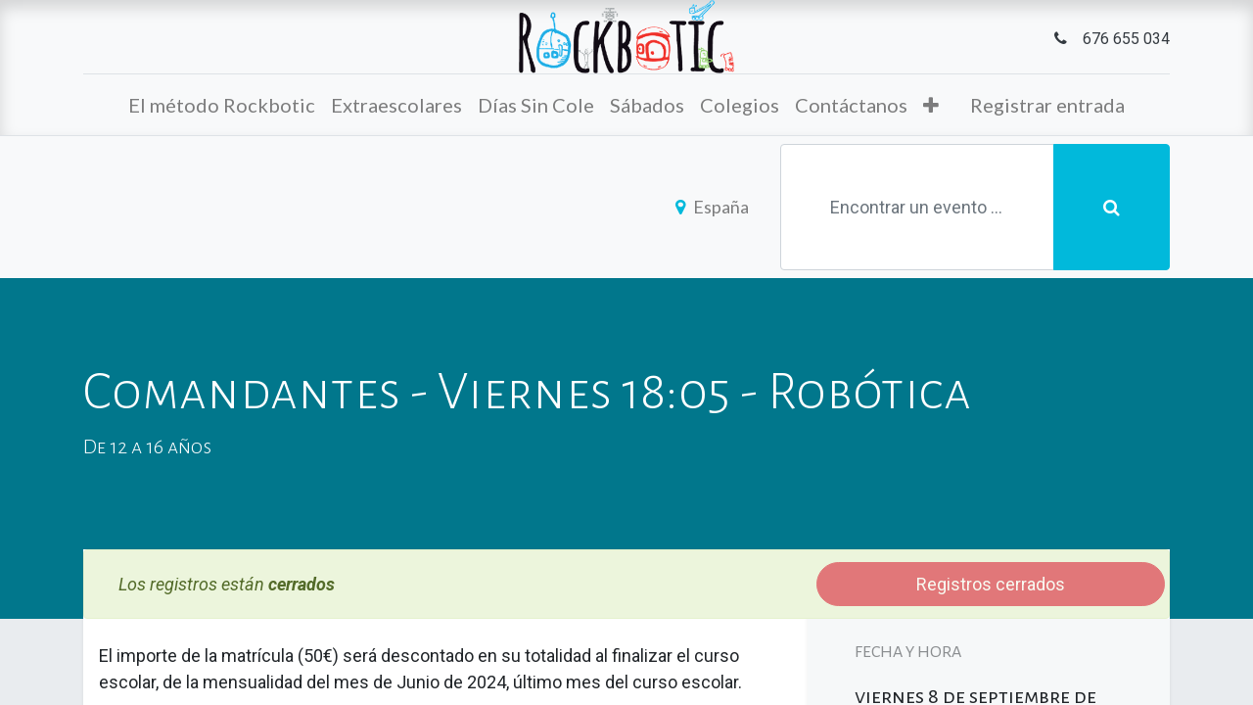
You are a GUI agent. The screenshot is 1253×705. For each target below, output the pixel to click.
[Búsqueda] (1111, 207)
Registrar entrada (1047, 105)
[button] (931, 104)
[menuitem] (221, 104)
